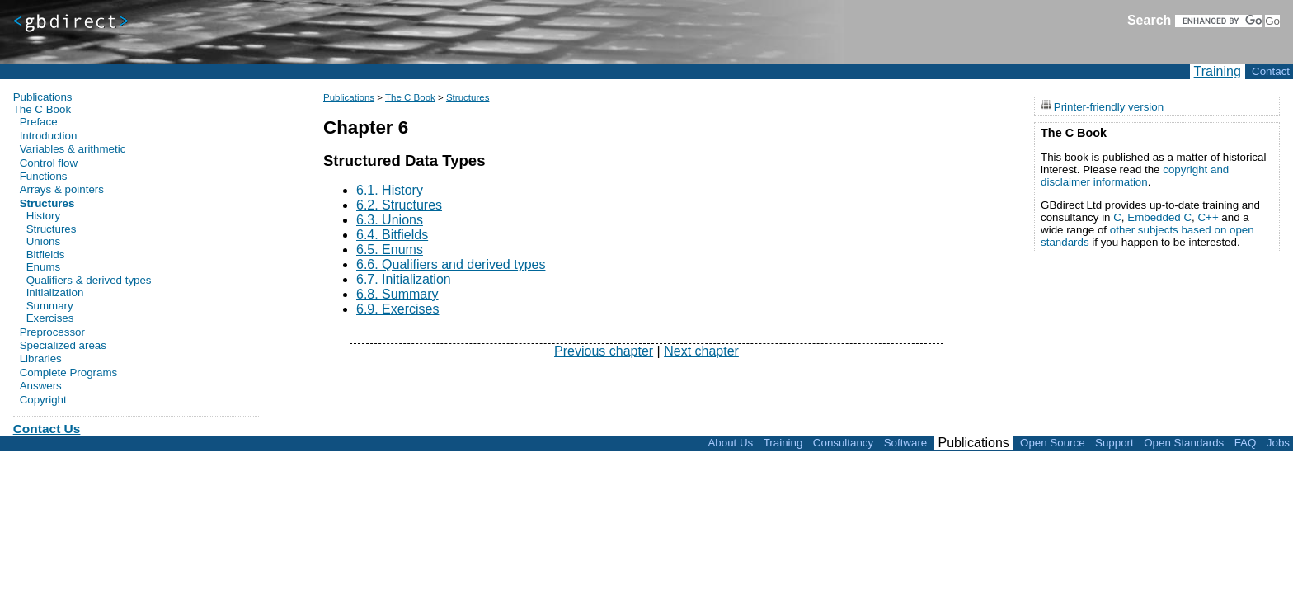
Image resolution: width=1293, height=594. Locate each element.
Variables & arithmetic (73, 149)
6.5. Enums (389, 250)
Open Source (1052, 442)
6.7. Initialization (403, 279)
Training (1217, 71)
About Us (730, 442)
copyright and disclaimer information (1135, 175)
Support (1114, 442)
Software (906, 442)
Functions (44, 176)
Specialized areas (63, 345)
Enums (43, 267)
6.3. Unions (389, 220)
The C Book (410, 97)
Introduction (49, 136)
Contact (1271, 71)
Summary (49, 306)
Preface (39, 122)
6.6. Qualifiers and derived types (450, 264)
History (43, 216)
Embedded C (1159, 217)
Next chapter (701, 351)
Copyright (43, 400)
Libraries (41, 358)
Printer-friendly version (1109, 106)
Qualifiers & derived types (89, 280)
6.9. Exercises (397, 309)
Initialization (55, 293)
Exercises (50, 318)
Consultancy (843, 442)
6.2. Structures (399, 205)
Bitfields (45, 255)
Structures (467, 97)
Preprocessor (52, 332)
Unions (43, 242)
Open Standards (1184, 442)
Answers (41, 386)
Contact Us (47, 429)
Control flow (49, 163)
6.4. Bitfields (392, 235)
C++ (1207, 217)
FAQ (1245, 442)
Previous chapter (603, 351)
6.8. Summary (397, 294)
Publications (348, 97)
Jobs (1278, 442)
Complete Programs (69, 372)
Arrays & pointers (62, 189)
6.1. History (389, 190)
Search (1149, 20)
